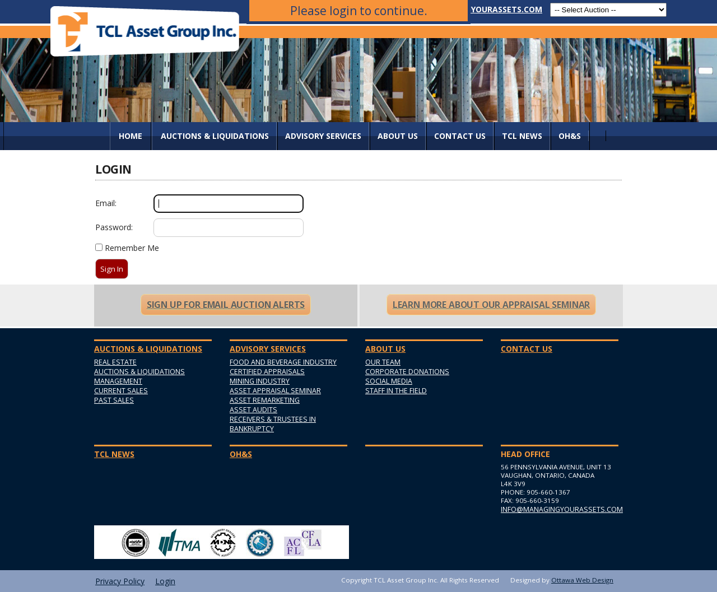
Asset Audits (253, 409)
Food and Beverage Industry (283, 362)
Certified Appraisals (267, 371)
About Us (398, 135)
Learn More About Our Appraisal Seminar (491, 305)
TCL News (522, 135)
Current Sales (121, 390)
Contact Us (460, 135)
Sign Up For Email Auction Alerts (226, 305)
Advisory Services (323, 135)
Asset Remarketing (265, 400)
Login (165, 581)
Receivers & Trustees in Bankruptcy (273, 423)
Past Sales (114, 400)
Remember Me (132, 248)
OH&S (569, 135)
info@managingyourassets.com (471, 9)
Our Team (383, 362)
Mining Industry (260, 381)
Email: (106, 203)
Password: (114, 227)
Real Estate (115, 362)
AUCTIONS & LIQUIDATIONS (215, 135)
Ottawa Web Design (582, 580)
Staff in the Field (396, 390)
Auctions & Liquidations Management (139, 376)
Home (130, 135)
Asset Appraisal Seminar (275, 390)
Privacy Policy (120, 581)
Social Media (388, 381)
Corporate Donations (407, 371)
